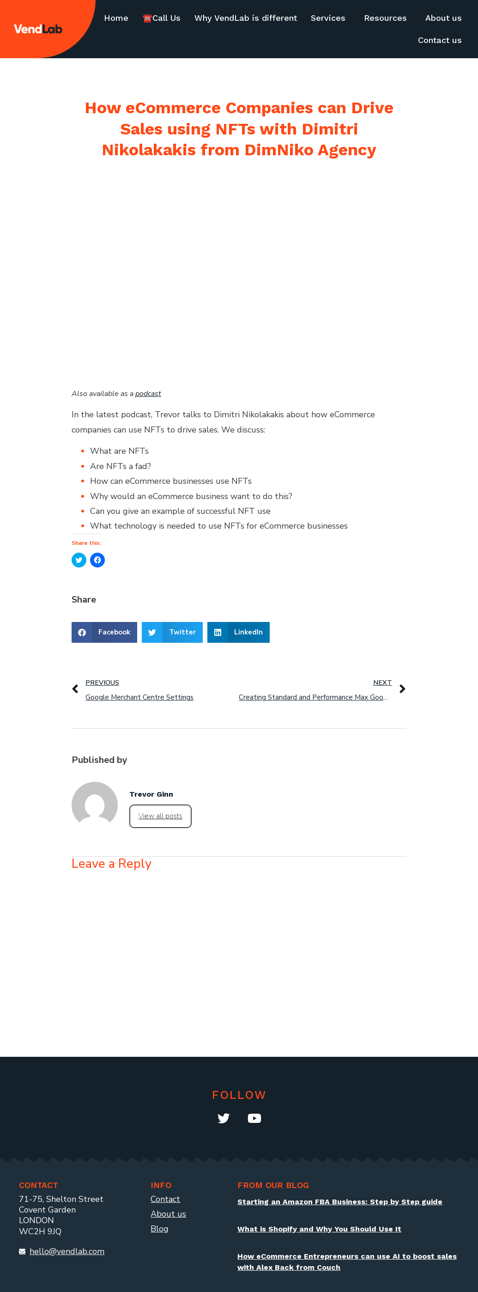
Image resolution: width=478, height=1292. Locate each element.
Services (328, 18)
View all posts (160, 816)
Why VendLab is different (245, 18)
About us (443, 18)
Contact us (440, 40)
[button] (105, 632)
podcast (148, 394)
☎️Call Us (161, 18)
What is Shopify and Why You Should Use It (319, 1229)
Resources (385, 18)
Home (116, 18)
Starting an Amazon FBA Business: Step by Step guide (339, 1201)
